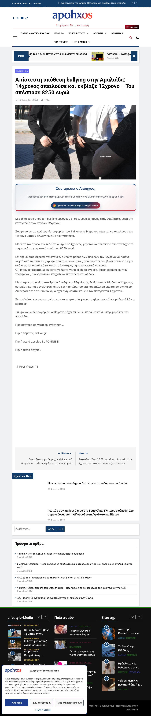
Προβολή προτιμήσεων (69, 702)
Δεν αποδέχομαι (42, 702)
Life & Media (80, 42)
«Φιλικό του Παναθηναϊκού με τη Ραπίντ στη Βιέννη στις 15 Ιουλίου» (54, 577)
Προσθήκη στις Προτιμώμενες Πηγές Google (77, 205)
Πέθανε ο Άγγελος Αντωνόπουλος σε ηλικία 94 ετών (80, 650)
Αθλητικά (117, 33)
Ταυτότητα (132, 709)
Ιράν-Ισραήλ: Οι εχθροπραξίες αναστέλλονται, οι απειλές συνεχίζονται (55, 598)
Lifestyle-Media (31, 624)
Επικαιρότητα (77, 33)
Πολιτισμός (61, 42)
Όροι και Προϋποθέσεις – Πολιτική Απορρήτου (113, 706)
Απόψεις (98, 33)
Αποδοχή (17, 702)
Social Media (30, 628)
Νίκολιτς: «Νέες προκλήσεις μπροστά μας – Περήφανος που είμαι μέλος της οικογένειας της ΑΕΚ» (72, 587)
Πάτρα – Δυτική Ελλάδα (35, 33)
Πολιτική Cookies (43, 710)
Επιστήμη (131, 638)
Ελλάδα (59, 33)
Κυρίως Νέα (22, 71)
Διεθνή (121, 638)
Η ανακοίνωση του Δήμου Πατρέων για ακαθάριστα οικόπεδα (91, 3)
